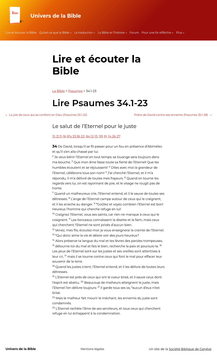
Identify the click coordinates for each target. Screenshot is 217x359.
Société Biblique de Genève (190, 349)
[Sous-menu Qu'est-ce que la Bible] (71, 33)
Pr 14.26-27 (112, 136)
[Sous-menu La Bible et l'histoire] (126, 33)
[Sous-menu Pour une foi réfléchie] (173, 33)
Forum (134, 32)
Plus (179, 32)
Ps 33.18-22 (76, 136)
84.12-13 (91, 136)
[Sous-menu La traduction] (94, 33)
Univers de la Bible (55, 16)
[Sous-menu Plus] (183, 33)
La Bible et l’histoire (111, 32)
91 (100, 136)
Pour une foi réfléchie (156, 32)
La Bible (58, 91)
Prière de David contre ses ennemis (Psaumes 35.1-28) (172, 115)
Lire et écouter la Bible (21, 32)
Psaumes (75, 91)
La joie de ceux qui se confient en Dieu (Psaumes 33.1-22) (46, 115)
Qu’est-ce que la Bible (54, 32)
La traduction (83, 32)
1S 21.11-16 (59, 136)
